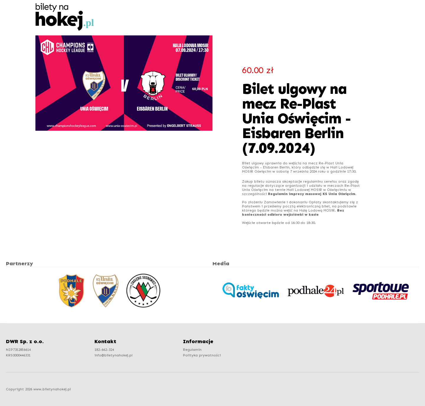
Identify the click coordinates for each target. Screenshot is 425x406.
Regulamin (192, 350)
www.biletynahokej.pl (52, 389)
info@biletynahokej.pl (113, 355)
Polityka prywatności (202, 355)
